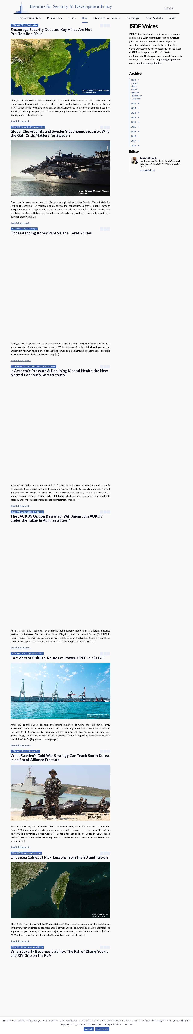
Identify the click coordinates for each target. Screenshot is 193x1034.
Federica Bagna (34, 722)
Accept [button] (88, 1029)
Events (72, 18)
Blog (85, 18)
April (134, 89)
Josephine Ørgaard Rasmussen (41, 323)
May (134, 86)
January (136, 98)
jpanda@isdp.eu (167, 59)
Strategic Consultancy (107, 18)
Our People (133, 18)
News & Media (154, 18)
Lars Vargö (32, 229)
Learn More (102, 1029)
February (137, 95)
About (172, 18)
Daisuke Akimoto (35, 424)
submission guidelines (150, 63)
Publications (54, 18)
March (135, 92)
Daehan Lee (32, 25)
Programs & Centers (29, 18)
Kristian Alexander (35, 127)
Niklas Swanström (35, 918)
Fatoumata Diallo (35, 816)
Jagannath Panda (35, 522)
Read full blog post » (21, 121)
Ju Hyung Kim (33, 620)
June (134, 83)
